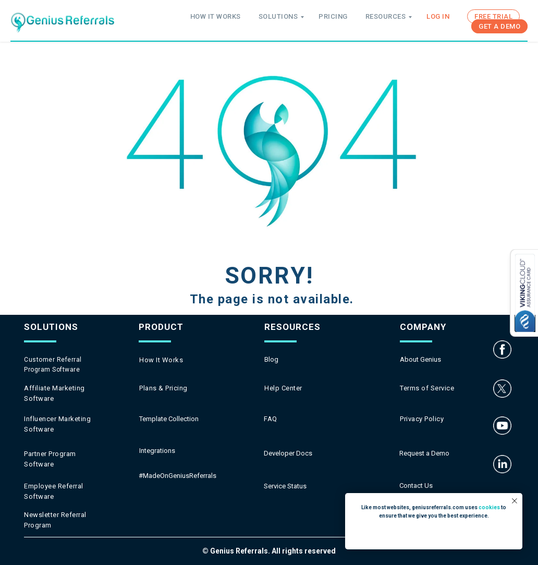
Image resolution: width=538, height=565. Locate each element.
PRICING (333, 16)
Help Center (283, 388)
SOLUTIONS (278, 16)
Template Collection (169, 419)
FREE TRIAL (493, 16)
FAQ (270, 419)
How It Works (161, 360)
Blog (271, 359)
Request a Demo (424, 453)
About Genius (420, 359)
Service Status (285, 486)
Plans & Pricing (163, 388)
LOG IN (437, 16)
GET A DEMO (499, 26)
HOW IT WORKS (215, 16)
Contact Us (416, 485)
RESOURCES (385, 16)
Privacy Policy (422, 419)
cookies (489, 507)
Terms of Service (427, 388)
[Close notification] (514, 501)
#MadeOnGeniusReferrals (177, 476)
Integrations (157, 451)
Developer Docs (288, 453)
